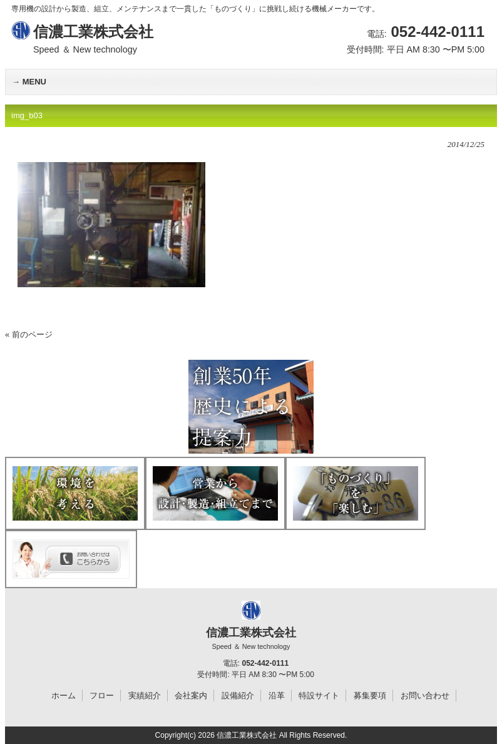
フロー (102, 695)
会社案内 (191, 695)
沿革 (277, 695)
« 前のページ (29, 334)
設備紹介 (238, 695)
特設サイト (319, 695)
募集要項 (370, 695)
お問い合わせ (425, 695)
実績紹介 (144, 695)
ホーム (63, 695)
